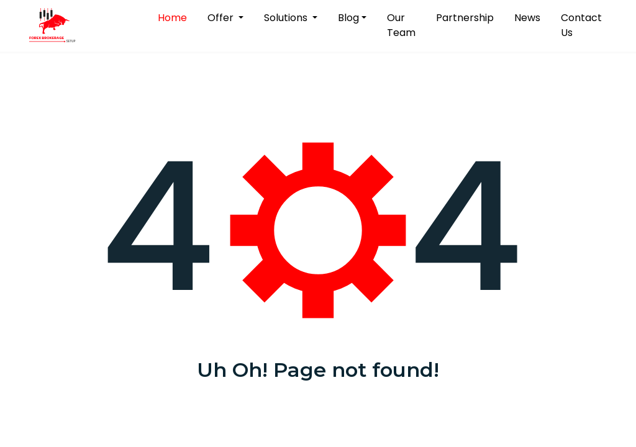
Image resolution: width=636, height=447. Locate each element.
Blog (348, 18)
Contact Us (581, 25)
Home (175, 17)
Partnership (465, 18)
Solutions (287, 18)
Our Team (401, 25)
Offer (221, 18)
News (527, 18)
